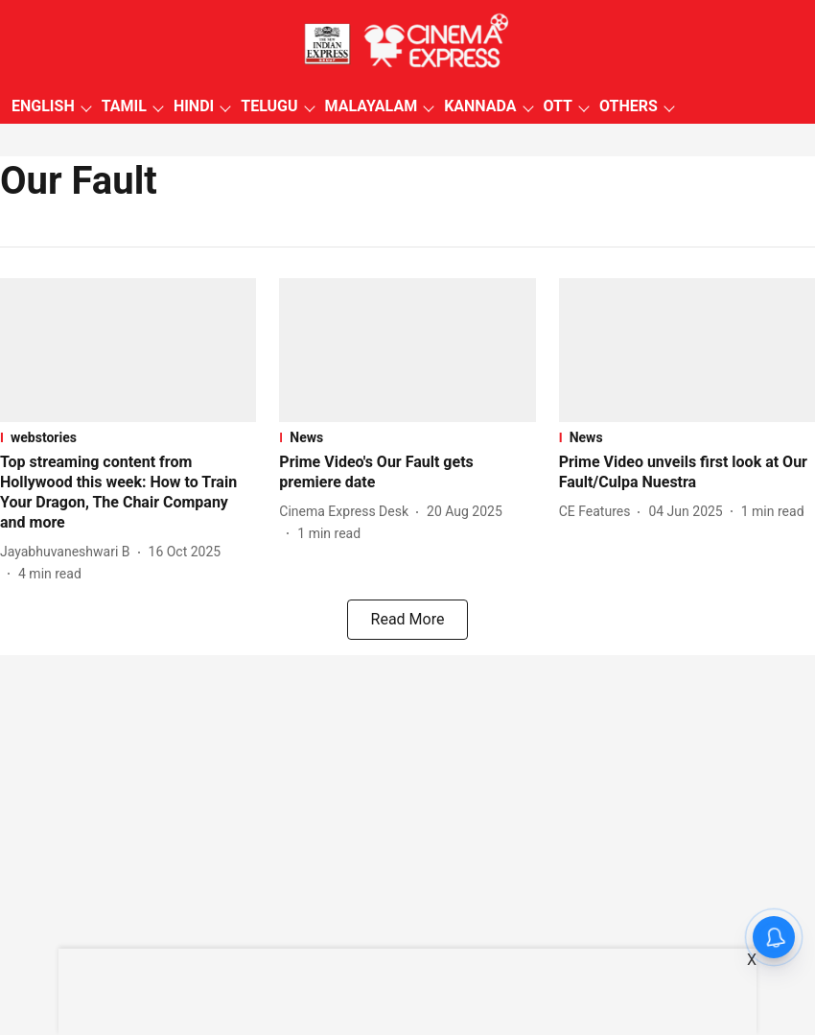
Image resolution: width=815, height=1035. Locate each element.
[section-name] (128, 437)
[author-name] (69, 552)
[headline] (128, 492)
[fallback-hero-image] (128, 350)
